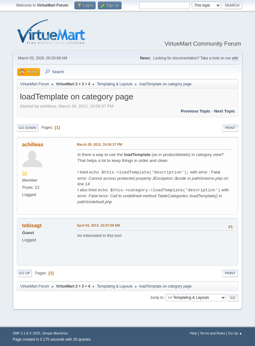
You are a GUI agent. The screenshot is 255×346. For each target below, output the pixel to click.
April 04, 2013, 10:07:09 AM (98, 225)
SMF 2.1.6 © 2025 (26, 333)
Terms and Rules (212, 333)
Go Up (24, 273)
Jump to (156, 297)
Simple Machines (55, 333)
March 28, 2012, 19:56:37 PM (99, 144)
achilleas (32, 144)
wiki (235, 58)
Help (193, 333)
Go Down (27, 128)
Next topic (224, 111)
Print (230, 128)
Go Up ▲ (235, 333)
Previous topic (196, 111)
